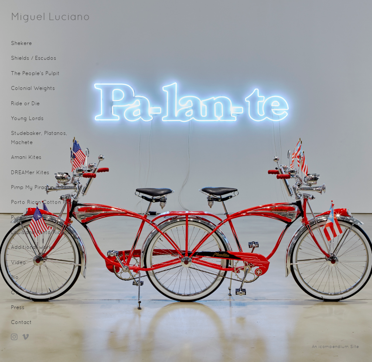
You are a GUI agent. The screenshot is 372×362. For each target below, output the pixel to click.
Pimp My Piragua (32, 188)
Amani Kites (26, 157)
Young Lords (27, 119)
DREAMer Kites (30, 173)
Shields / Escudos (33, 58)
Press (17, 308)
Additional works (33, 247)
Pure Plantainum (31, 218)
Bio (15, 278)
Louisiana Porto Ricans (40, 233)
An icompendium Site (335, 347)
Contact (21, 323)
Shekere (21, 43)
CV (15, 293)
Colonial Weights (33, 88)
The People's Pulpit (35, 74)
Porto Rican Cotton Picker (44, 202)
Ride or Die (25, 104)
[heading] (33, 17)
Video (18, 263)
